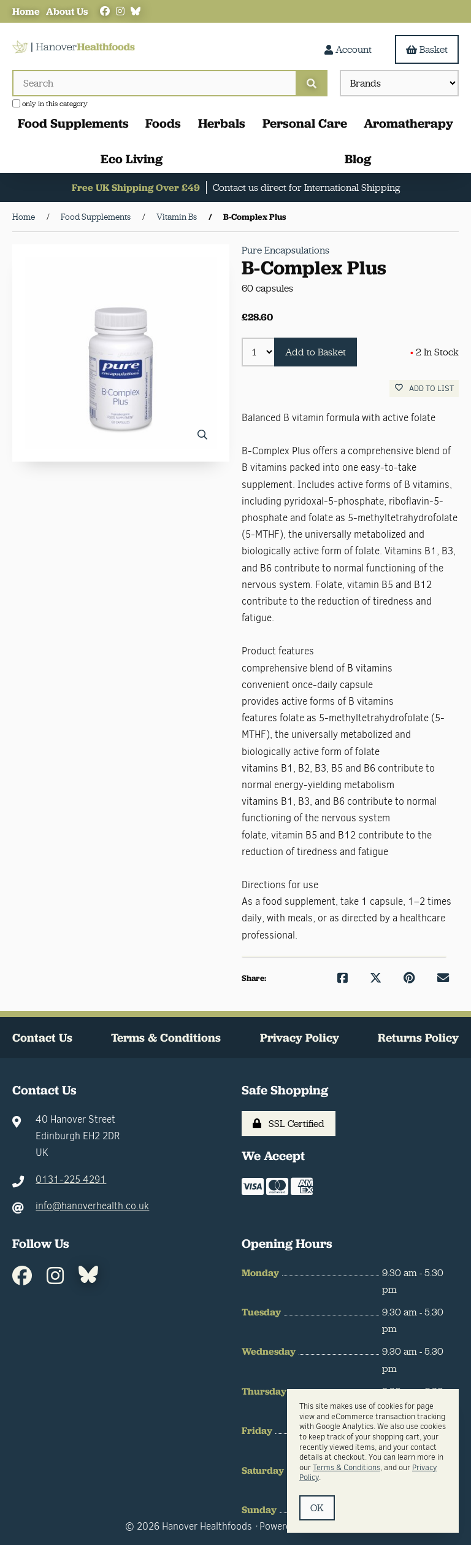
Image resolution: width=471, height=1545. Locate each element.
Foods (163, 123)
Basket (427, 49)
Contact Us (42, 1037)
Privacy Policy (299, 1037)
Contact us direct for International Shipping (306, 187)
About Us (67, 11)
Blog (358, 158)
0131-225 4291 (71, 1179)
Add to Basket (315, 352)
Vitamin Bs (176, 216)
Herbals (221, 123)
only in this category (50, 104)
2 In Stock (434, 352)
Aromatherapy (408, 123)
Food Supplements (73, 123)
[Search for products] (154, 83)
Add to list (424, 388)
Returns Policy (418, 1037)
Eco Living (132, 158)
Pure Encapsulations (285, 250)
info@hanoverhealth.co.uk (92, 1205)
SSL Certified (288, 1123)
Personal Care (304, 123)
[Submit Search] (311, 83)
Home (26, 11)
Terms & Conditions (166, 1037)
